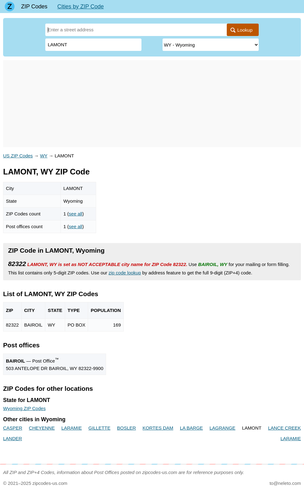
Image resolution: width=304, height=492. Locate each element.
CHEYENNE (42, 428)
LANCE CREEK (284, 428)
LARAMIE (71, 428)
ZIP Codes (34, 6)
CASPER (12, 428)
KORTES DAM (158, 428)
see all (75, 213)
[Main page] (9, 6)
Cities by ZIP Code (80, 6)
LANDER (12, 438)
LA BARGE (191, 428)
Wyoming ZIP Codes (24, 408)
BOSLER (126, 428)
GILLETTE (99, 428)
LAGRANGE (222, 428)
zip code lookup (125, 272)
